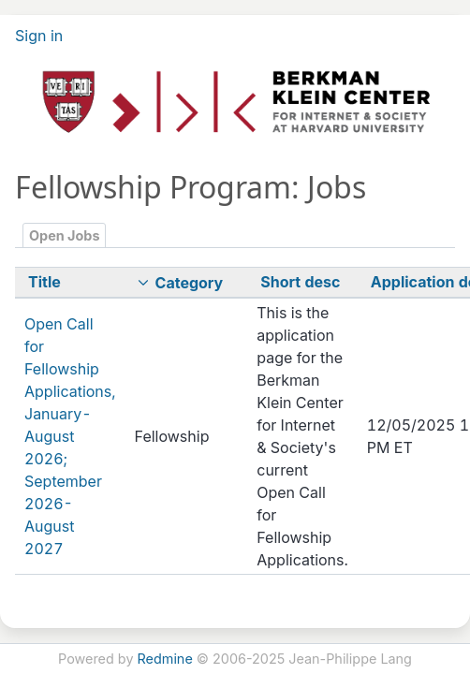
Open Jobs (64, 235)
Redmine (165, 659)
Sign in (39, 35)
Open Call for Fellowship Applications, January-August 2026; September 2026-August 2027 (70, 436)
